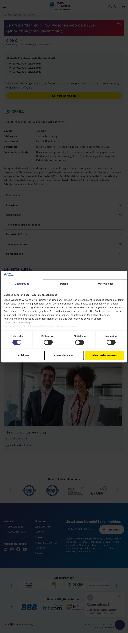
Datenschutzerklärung (17, 322)
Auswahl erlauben (64, 355)
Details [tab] (64, 283)
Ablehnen (23, 355)
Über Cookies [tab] (106, 283)
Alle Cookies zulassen (104, 355)
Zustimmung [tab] (22, 283)
